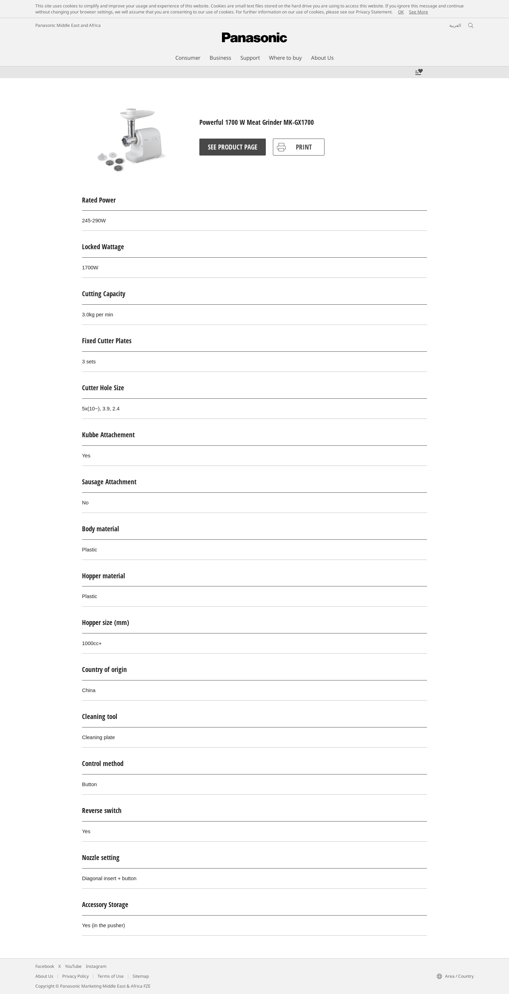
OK (401, 12)
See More (418, 12)
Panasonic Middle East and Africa (68, 25)
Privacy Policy (75, 976)
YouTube (73, 966)
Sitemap (141, 976)
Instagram (96, 966)
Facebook (44, 966)
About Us (44, 976)
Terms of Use (111, 976)
